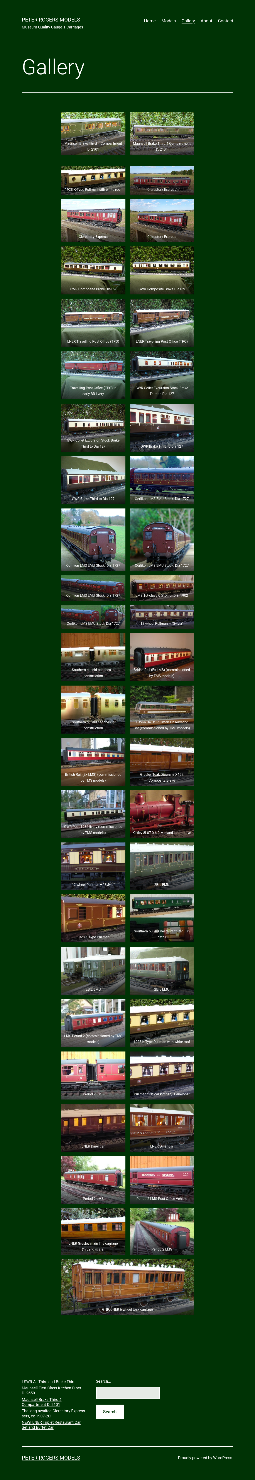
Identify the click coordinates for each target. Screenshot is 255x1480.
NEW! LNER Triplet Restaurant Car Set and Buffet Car (51, 1425)
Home (150, 20)
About (206, 20)
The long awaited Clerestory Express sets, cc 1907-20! (53, 1413)
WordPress (222, 1457)
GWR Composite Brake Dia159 (93, 289)
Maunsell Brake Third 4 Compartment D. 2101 (41, 1402)
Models (169, 20)
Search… (103, 1381)
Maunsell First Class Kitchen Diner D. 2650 (51, 1390)
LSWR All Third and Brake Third (49, 1381)
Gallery (188, 20)
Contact (225, 20)
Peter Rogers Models (51, 20)
